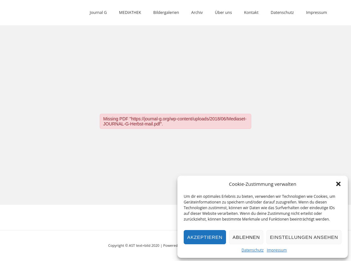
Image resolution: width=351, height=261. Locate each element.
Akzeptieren (205, 237)
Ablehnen (246, 237)
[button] (338, 184)
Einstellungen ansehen (304, 237)
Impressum (277, 250)
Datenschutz (252, 250)
